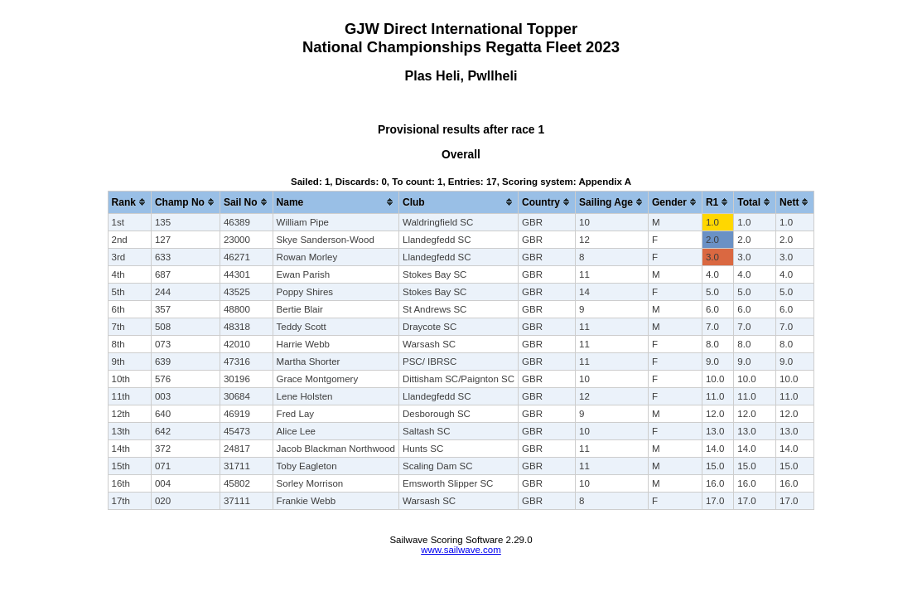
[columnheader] (129, 202)
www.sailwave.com (461, 550)
